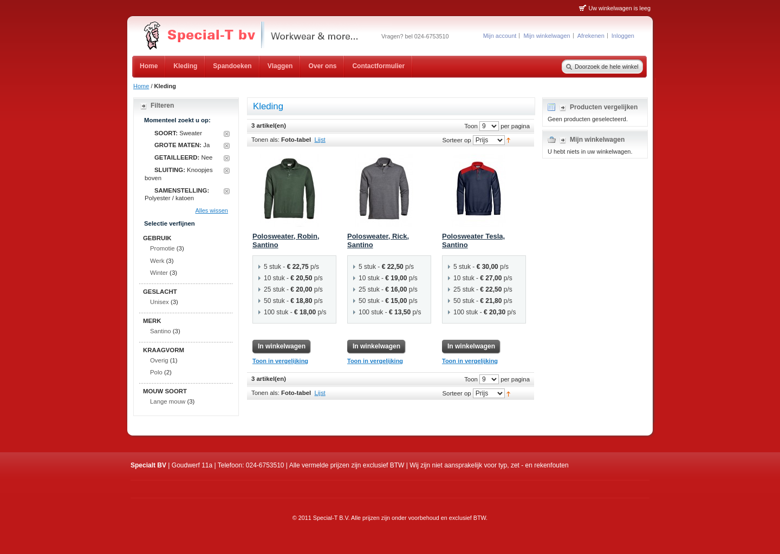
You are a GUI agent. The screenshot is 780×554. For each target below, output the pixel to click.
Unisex (159, 302)
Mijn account (500, 35)
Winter (159, 272)
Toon (471, 125)
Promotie (162, 248)
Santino (160, 331)
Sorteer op (456, 139)
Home (141, 86)
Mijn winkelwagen (546, 35)
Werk (157, 261)
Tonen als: (265, 139)
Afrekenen (590, 35)
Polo (156, 372)
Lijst (320, 139)
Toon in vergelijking (280, 361)
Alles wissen (211, 210)
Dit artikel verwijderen (227, 134)
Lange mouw (167, 401)
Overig (159, 360)
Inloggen (623, 35)
